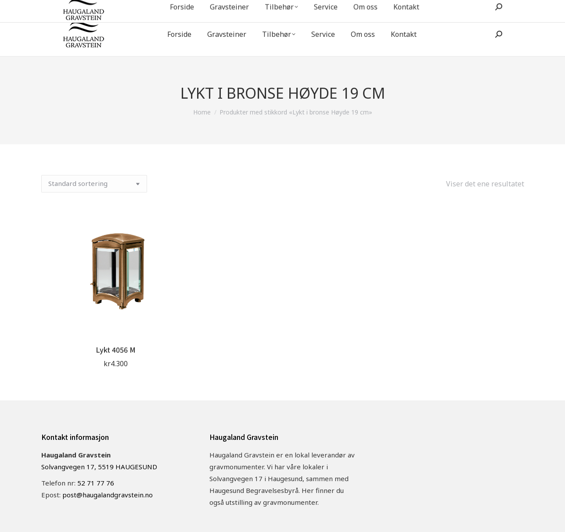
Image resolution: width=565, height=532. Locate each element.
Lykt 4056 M (116, 349)
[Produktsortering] (94, 184)
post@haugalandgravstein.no (481, 8)
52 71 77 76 (410, 8)
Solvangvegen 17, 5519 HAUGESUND (99, 466)
